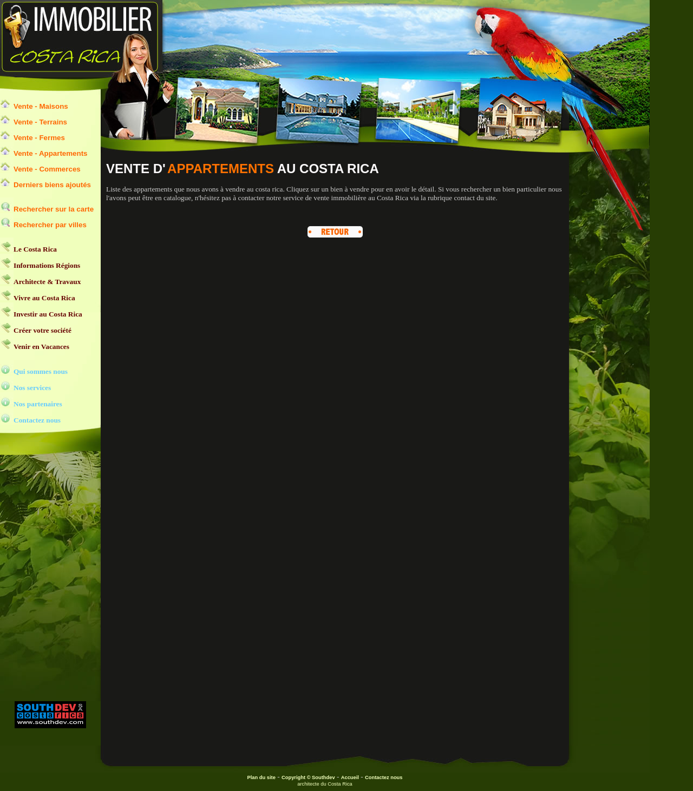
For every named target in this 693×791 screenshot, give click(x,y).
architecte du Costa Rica (324, 784)
